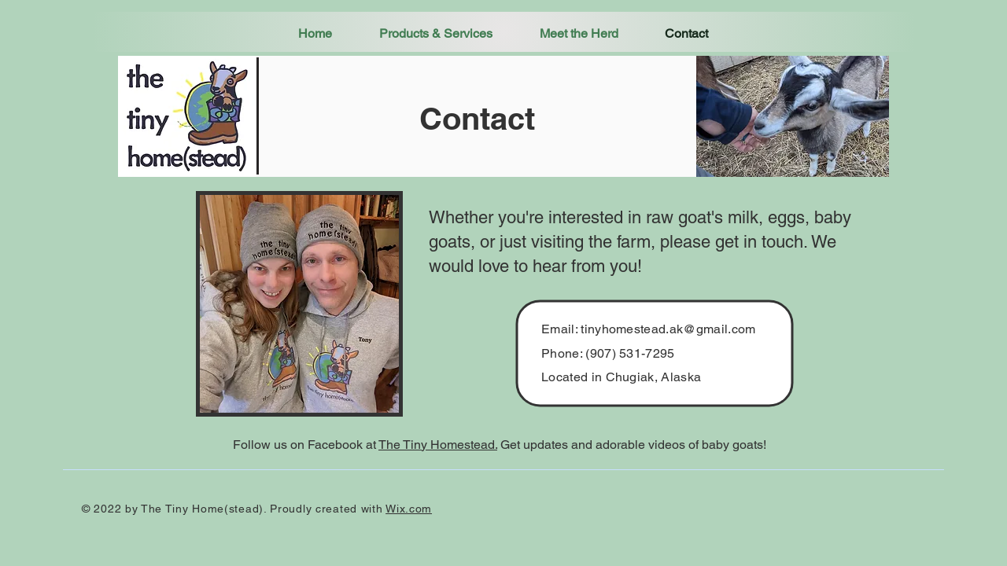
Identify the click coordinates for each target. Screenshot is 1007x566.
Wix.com (408, 508)
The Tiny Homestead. (437, 444)
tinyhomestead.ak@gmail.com (668, 329)
